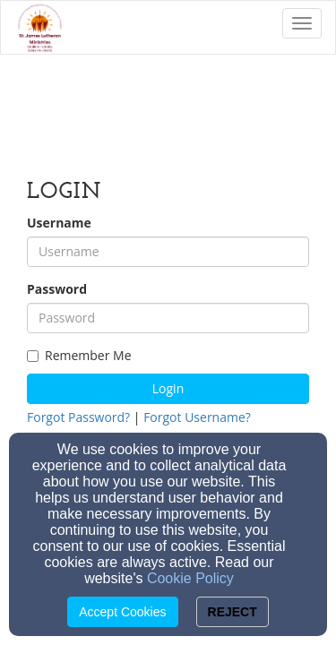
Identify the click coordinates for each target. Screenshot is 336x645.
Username (59, 222)
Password (57, 288)
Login (168, 388)
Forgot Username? (197, 417)
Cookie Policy (190, 578)
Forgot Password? (78, 417)
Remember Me (79, 355)
